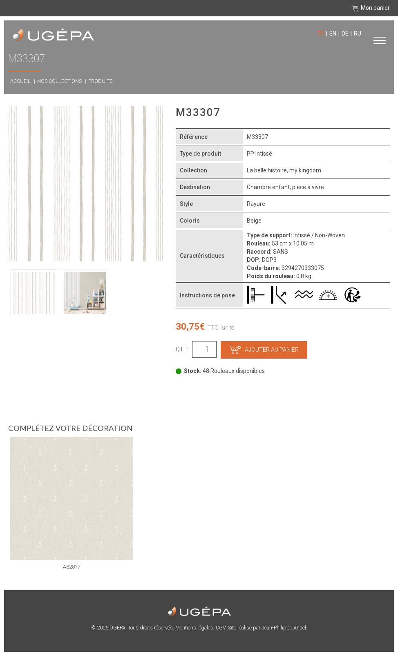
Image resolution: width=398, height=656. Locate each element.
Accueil (20, 81)
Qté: (182, 349)
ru (357, 33)
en (332, 33)
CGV (221, 628)
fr (321, 33)
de (345, 33)
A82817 (71, 567)
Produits (100, 81)
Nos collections (59, 81)
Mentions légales (194, 628)
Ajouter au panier (264, 350)
